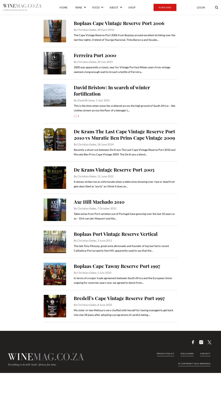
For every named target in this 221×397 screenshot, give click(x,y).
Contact (205, 353)
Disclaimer (187, 353)
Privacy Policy (165, 353)
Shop (131, 7)
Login (201, 7)
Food (96, 7)
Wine (78, 7)
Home (64, 7)
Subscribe (165, 7)
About (114, 7)
